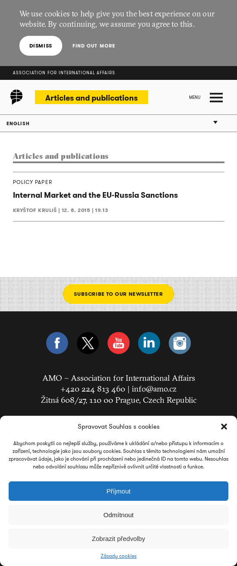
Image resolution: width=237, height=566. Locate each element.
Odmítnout (118, 515)
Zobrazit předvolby (118, 538)
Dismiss (40, 45)
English (18, 123)
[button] (224, 426)
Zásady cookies (118, 556)
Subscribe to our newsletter (118, 293)
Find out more (94, 45)
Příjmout (119, 491)
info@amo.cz (154, 388)
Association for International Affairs (64, 73)
